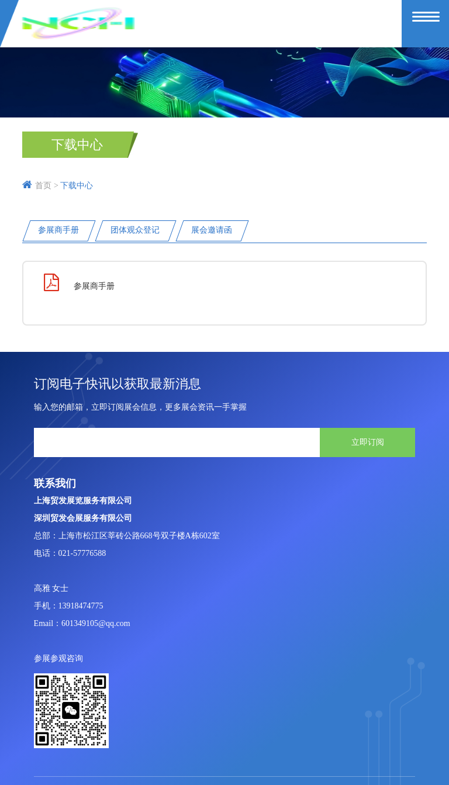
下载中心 (77, 144)
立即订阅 (367, 442)
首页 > (40, 185)
